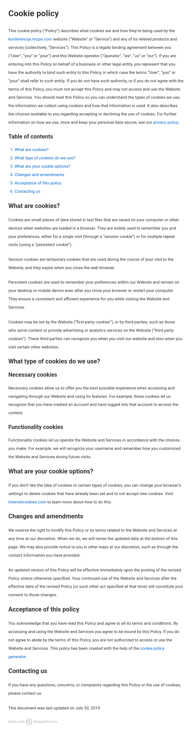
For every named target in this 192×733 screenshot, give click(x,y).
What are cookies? (31, 149)
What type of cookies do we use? (44, 157)
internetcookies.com (27, 501)
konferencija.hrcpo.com (30, 39)
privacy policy (165, 122)
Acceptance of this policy (37, 182)
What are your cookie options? (42, 166)
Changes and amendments (39, 174)
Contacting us (27, 191)
